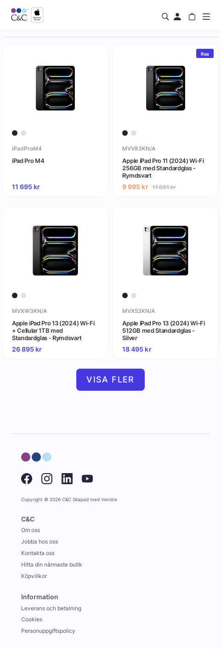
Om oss (30, 529)
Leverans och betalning (51, 608)
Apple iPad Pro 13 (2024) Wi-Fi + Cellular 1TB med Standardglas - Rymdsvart (53, 330)
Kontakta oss (38, 553)
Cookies (31, 619)
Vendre (109, 499)
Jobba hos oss (39, 541)
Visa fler (110, 379)
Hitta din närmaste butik (51, 564)
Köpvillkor (34, 576)
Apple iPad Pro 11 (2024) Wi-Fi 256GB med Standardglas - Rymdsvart (163, 168)
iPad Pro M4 (28, 160)
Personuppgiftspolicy (48, 630)
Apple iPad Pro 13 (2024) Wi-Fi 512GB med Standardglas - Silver (163, 330)
